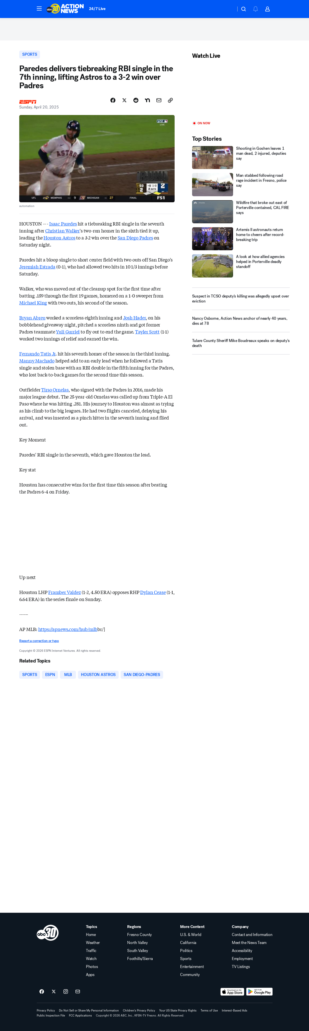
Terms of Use (209, 1010)
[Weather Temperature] (228, 9)
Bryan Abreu (32, 317)
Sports (185, 959)
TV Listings (241, 967)
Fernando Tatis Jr (37, 353)
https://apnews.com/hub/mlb (67, 629)
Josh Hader (134, 317)
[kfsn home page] (48, 933)
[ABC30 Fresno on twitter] (54, 992)
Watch (91, 959)
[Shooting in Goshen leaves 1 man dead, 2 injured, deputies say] (241, 157)
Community (190, 975)
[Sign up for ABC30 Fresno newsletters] (78, 992)
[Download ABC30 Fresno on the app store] (232, 992)
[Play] (241, 90)
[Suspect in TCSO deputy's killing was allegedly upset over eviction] (241, 299)
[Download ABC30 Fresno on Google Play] (259, 992)
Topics (91, 927)
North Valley (137, 943)
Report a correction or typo (39, 640)
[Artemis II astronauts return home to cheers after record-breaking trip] (241, 238)
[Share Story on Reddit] (136, 100)
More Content (192, 927)
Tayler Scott (147, 331)
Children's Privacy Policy (139, 1010)
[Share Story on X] (124, 100)
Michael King (33, 302)
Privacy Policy (46, 1010)
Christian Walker (62, 230)
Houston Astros (59, 237)
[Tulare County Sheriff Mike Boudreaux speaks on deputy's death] (241, 345)
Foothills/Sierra (140, 959)
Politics (186, 951)
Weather (93, 943)
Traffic (91, 951)
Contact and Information (252, 935)
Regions (134, 927)
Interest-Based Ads (234, 1010)
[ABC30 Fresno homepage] (65, 9)
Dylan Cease (153, 592)
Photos (92, 967)
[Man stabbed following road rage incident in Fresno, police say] (241, 184)
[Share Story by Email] (159, 100)
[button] (39, 9)
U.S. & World (190, 935)
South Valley (137, 951)
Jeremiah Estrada (37, 266)
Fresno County (139, 935)
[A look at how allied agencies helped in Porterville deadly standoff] (241, 265)
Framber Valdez (64, 592)
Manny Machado (36, 360)
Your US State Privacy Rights (178, 1010)
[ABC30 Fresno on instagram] (66, 992)
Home (91, 935)
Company (240, 927)
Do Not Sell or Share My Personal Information (89, 1010)
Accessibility (242, 951)
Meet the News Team (249, 943)
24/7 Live (97, 8)
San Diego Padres (135, 237)
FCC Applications (80, 1015)
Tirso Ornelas (55, 389)
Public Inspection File (51, 1015)
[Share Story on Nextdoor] (147, 100)
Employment (242, 959)
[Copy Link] (170, 100)
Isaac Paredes (63, 223)
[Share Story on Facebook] (113, 100)
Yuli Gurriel (68, 331)
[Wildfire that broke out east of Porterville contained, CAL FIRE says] (241, 211)
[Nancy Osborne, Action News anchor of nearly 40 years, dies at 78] (241, 323)
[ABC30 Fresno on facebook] (42, 992)
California (188, 943)
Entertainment (192, 967)
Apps (90, 975)
